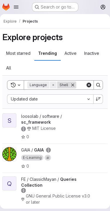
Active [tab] (71, 53)
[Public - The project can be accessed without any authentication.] (23, 129)
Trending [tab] (47, 53)
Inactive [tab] (91, 53)
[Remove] (72, 85)
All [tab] (8, 67)
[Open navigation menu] (16, 7)
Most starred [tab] (18, 53)
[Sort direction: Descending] (98, 99)
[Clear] (88, 85)
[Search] (98, 85)
